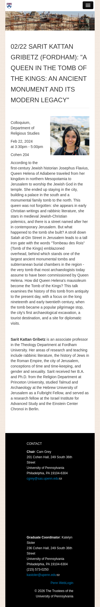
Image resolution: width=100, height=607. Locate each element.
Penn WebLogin (62, 583)
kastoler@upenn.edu (41, 575)
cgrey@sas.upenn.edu (43, 478)
